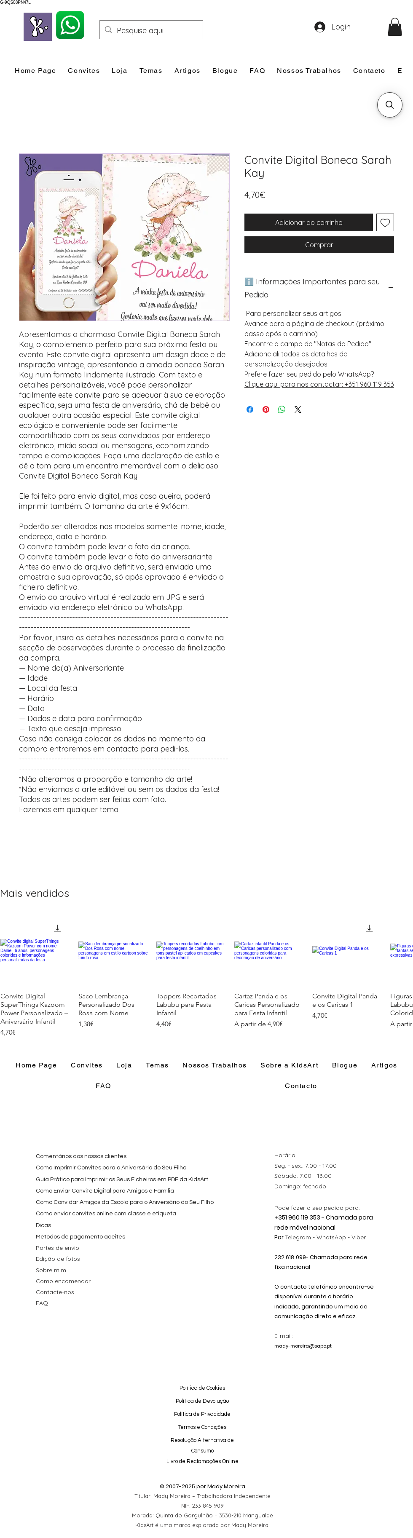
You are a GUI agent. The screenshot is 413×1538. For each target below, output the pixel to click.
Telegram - (300, 1237)
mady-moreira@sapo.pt (303, 1346)
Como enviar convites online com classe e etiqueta (106, 1214)
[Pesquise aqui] (151, 31)
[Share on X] (298, 409)
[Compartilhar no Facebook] (250, 409)
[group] (206, 976)
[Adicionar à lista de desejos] (385, 222)
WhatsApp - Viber (341, 1237)
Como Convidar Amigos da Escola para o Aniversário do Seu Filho (125, 1202)
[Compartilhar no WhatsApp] (282, 409)
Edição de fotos (58, 1258)
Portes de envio (57, 1248)
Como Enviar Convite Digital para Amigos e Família (105, 1191)
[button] (394, 27)
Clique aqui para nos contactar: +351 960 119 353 (319, 384)
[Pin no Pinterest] (266, 409)
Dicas (43, 1225)
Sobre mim (51, 1270)
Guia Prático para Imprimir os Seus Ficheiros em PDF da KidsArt (122, 1179)
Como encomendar (63, 1281)
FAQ (42, 1303)
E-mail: (283, 1336)
